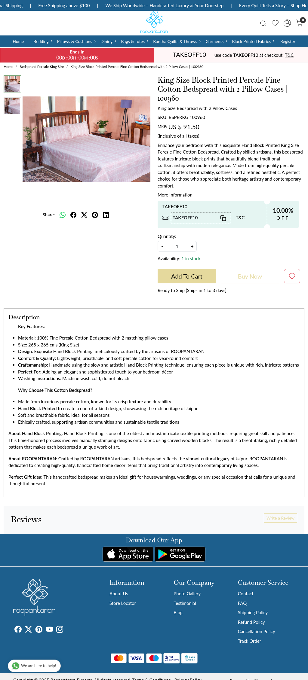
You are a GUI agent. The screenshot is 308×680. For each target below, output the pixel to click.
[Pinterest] (39, 630)
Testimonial (185, 603)
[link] (263, 23)
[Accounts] (287, 23)
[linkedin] (105, 215)
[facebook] (73, 215)
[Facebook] (18, 630)
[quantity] (177, 246)
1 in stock (190, 258)
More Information (175, 194)
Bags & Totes (134, 41)
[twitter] (84, 215)
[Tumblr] (67, 630)
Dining (108, 41)
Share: (49, 214)
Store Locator (122, 603)
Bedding (42, 41)
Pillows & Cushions (76, 41)
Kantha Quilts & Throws (176, 41)
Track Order (249, 641)
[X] (28, 630)
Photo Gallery (187, 593)
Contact (246, 593)
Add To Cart (186, 276)
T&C (289, 55)
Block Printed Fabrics (253, 41)
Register (287, 41)
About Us (118, 593)
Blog (178, 612)
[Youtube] (49, 630)
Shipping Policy (253, 612)
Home (18, 41)
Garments (216, 41)
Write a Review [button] (280, 517)
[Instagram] (59, 630)
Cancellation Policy (256, 631)
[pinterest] (95, 215)
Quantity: (167, 236)
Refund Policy (251, 622)
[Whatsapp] (62, 215)
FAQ (242, 603)
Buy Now (250, 276)
